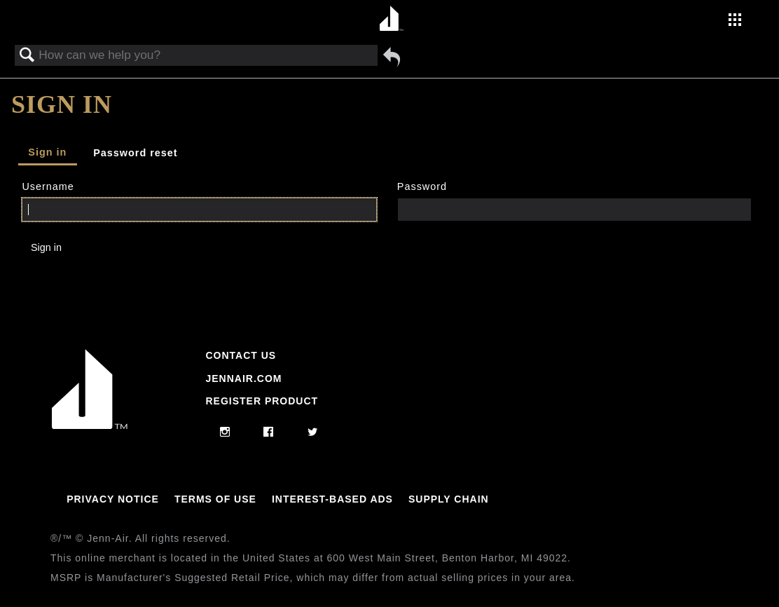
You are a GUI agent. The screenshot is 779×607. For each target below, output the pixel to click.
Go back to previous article (391, 56)
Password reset (135, 152)
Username (48, 186)
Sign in (47, 152)
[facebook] (268, 432)
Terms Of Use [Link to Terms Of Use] (215, 499)
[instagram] (225, 432)
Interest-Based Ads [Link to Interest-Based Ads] (332, 499)
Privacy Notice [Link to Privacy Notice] (113, 499)
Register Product (261, 401)
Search (27, 56)
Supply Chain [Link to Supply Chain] (448, 499)
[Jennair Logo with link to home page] (90, 425)
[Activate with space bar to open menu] (735, 21)
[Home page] (391, 19)
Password (422, 186)
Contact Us (240, 355)
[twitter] (312, 432)
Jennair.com (243, 378)
